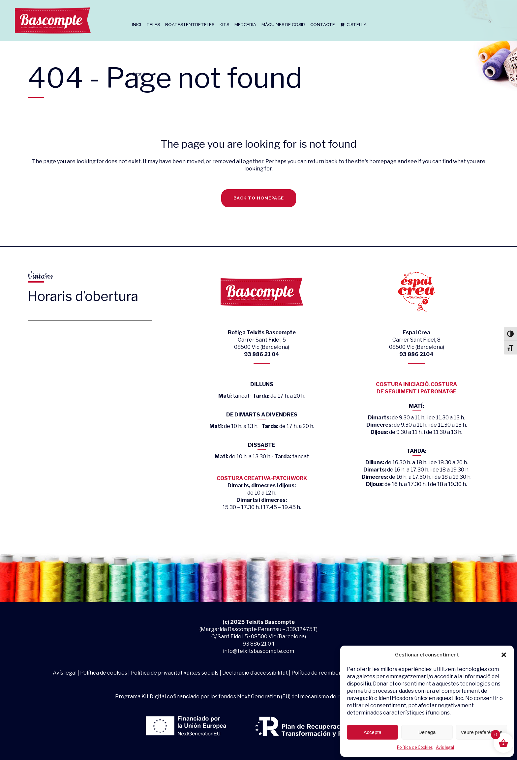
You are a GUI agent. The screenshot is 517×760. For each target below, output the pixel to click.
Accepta (372, 732)
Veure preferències (481, 732)
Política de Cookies (415, 747)
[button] (504, 655)
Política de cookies (103, 673)
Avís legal (445, 747)
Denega (427, 732)
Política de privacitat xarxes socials (175, 673)
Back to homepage (258, 198)
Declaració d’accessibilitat (255, 673)
